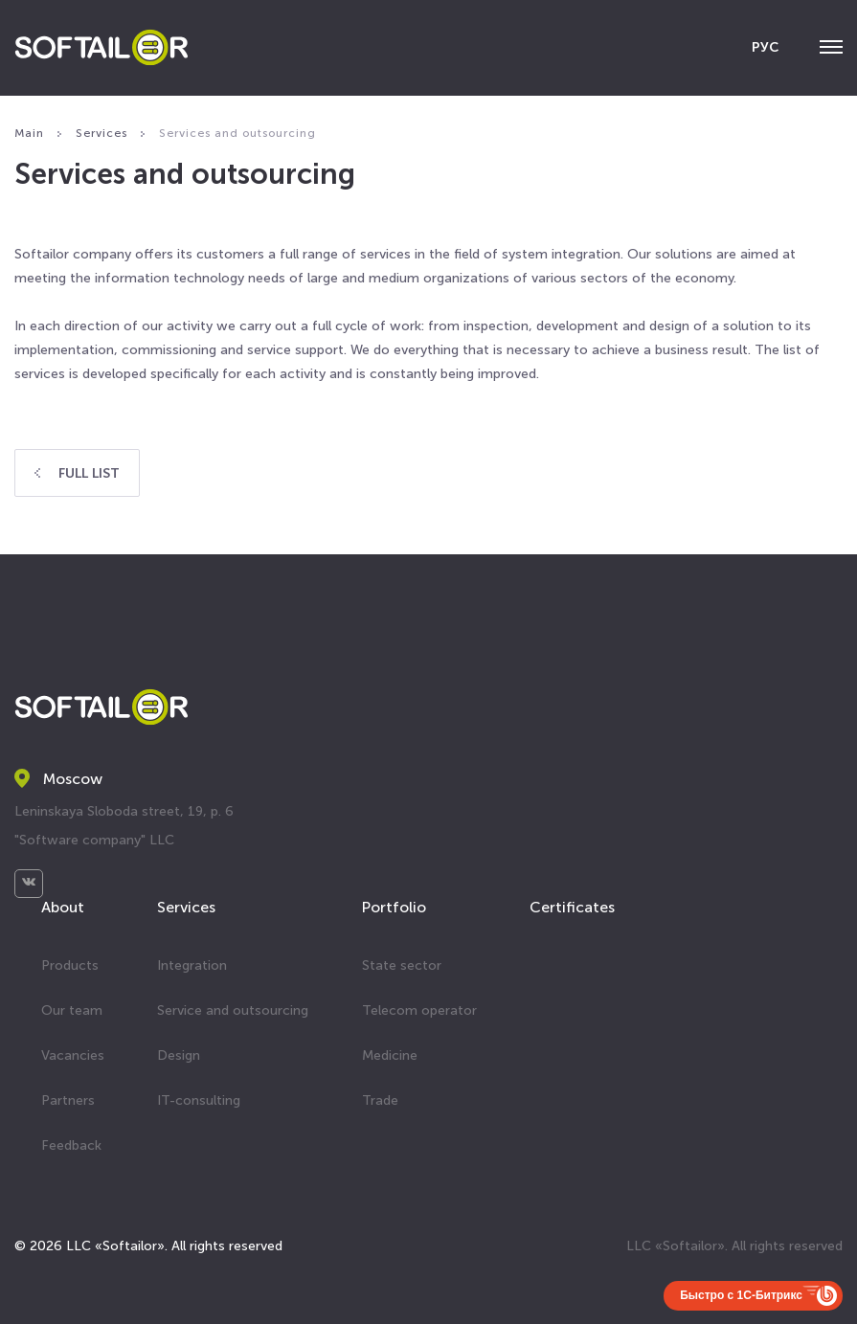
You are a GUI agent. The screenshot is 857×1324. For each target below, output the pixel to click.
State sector (401, 965)
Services (186, 907)
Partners (68, 1100)
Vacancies (72, 1055)
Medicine (389, 1055)
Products (70, 965)
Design (178, 1055)
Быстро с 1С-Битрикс (741, 1295)
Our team (71, 1010)
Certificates (572, 907)
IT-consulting (198, 1100)
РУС (765, 47)
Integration (192, 965)
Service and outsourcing (232, 1010)
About (62, 907)
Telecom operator (419, 1010)
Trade (380, 1100)
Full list (77, 473)
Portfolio (394, 907)
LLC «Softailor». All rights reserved (734, 1246)
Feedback (71, 1145)
